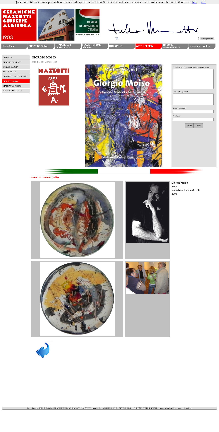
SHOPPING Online (45, 408)
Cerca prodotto (207, 39)
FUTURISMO (112, 408)
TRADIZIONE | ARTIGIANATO (67, 408)
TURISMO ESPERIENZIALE (145, 408)
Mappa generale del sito (182, 408)
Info (194, 2)
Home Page (31, 408)
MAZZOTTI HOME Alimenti (93, 408)
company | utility (165, 408)
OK (203, 2)
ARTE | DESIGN (125, 408)
